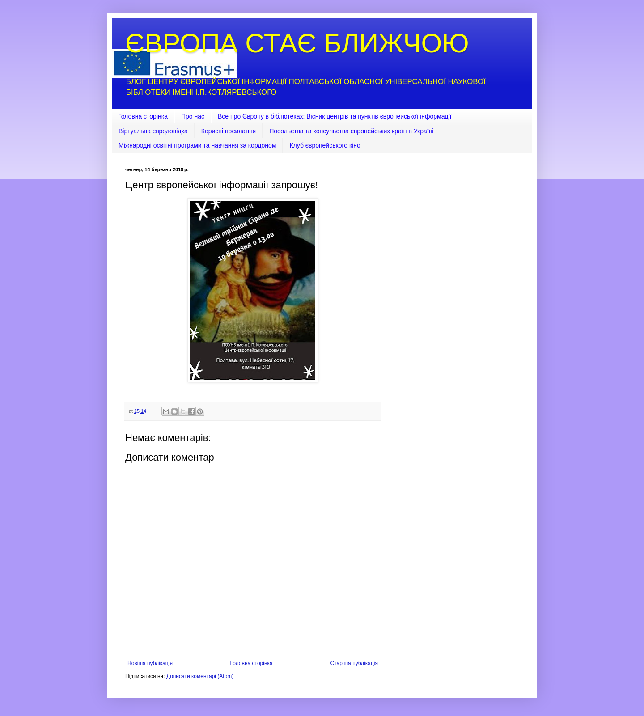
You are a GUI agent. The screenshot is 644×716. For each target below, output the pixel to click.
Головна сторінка (143, 116)
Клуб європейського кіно (324, 145)
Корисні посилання (228, 131)
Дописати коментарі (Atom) (199, 676)
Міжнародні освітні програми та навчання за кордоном (197, 145)
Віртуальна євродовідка (153, 131)
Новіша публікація (150, 663)
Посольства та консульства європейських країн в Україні (351, 131)
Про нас (192, 116)
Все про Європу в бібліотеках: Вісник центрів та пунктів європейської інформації (335, 116)
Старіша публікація (354, 663)
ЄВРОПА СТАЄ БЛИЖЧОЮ (297, 43)
